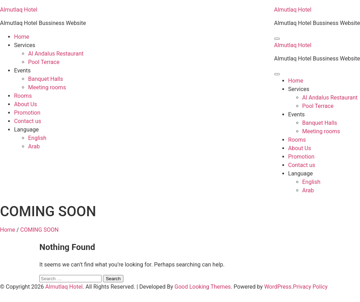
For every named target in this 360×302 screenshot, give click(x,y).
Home (21, 36)
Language (26, 129)
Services (24, 45)
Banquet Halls (45, 79)
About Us (25, 104)
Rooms (23, 95)
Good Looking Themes (202, 286)
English (37, 138)
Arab (34, 146)
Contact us (27, 121)
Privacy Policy (310, 286)
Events (22, 70)
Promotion (27, 112)
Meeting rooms (47, 87)
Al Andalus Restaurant (55, 53)
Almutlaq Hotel (18, 9)
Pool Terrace (43, 62)
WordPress (277, 286)
